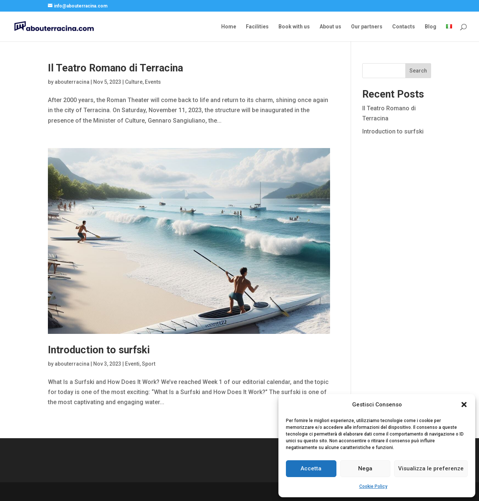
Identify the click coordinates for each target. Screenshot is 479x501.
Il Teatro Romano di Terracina (115, 68)
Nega (365, 468)
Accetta (310, 468)
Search (418, 71)
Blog (430, 27)
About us (330, 27)
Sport (148, 364)
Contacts (403, 27)
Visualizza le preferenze (431, 468)
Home (228, 27)
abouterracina (72, 82)
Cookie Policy (373, 486)
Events (153, 82)
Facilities (257, 27)
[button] (464, 404)
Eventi (132, 364)
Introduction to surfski (99, 350)
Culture (134, 82)
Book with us (294, 27)
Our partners (366, 27)
